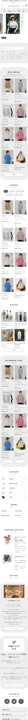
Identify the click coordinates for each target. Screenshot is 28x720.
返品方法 (12, 58)
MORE (14, 174)
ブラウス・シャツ (8, 51)
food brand (17, 515)
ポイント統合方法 (19, 58)
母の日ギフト (15, 51)
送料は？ (3, 58)
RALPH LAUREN (22, 53)
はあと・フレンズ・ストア (14, 685)
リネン (20, 51)
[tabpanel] (14, 24)
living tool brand (5, 515)
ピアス (2, 53)
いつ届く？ (8, 58)
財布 (11, 53)
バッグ (16, 53)
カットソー (7, 53)
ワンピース (24, 51)
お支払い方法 (5, 709)
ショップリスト (14, 628)
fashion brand (18, 510)
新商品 (2, 51)
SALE (6, 497)
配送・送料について (7, 714)
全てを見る (4, 510)
